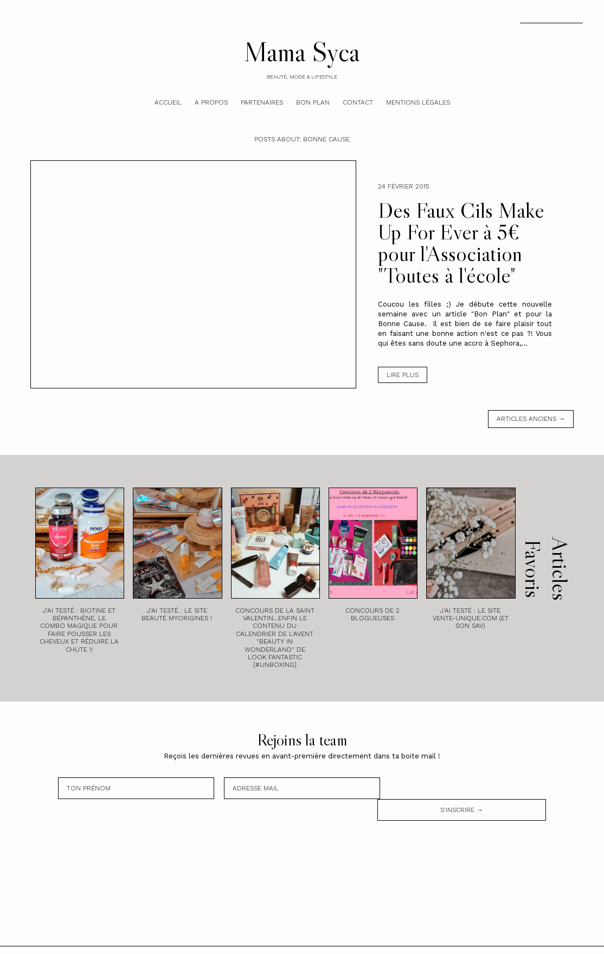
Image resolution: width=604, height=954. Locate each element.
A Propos (211, 102)
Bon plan (313, 102)
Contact (358, 102)
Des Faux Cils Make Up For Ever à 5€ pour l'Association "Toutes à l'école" (461, 243)
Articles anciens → (531, 419)
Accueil (168, 102)
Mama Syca (302, 51)
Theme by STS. (333, 939)
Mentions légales (418, 102)
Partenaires (262, 102)
